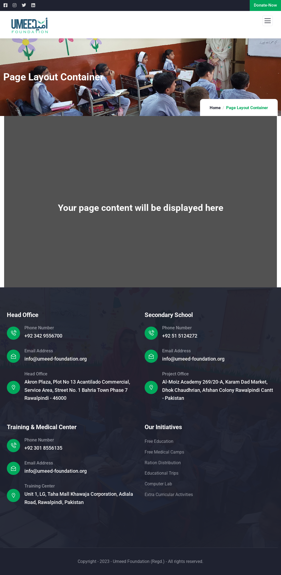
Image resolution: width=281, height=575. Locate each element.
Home (215, 107)
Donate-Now (265, 5)
